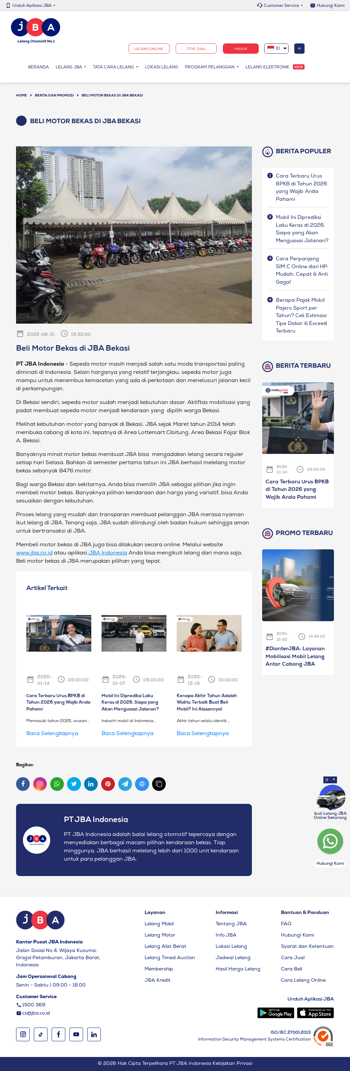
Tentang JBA (231, 924)
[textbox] (277, 49)
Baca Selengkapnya (52, 734)
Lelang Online (148, 49)
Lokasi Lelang (161, 68)
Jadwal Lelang (233, 958)
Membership (159, 969)
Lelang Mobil (159, 924)
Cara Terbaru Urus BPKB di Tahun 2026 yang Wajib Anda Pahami (297, 490)
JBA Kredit (158, 980)
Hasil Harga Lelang (238, 969)
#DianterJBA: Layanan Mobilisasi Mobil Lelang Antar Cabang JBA (295, 656)
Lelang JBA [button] (69, 68)
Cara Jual (293, 958)
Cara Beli (291, 969)
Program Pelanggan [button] (210, 68)
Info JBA (226, 935)
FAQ (286, 924)
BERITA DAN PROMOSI (54, 95)
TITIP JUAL (196, 49)
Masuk (240, 49)
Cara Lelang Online (303, 980)
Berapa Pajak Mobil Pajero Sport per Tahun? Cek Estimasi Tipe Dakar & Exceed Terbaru (301, 316)
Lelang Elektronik (267, 68)
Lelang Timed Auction (170, 958)
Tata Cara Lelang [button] (114, 68)
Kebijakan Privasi (232, 1063)
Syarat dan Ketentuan (307, 946)
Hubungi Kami (331, 6)
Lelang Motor (160, 935)
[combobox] (276, 49)
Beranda (40, 67)
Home (21, 95)
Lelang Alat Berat (165, 946)
